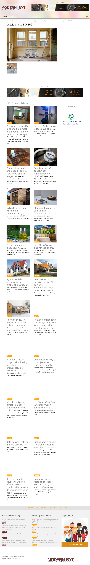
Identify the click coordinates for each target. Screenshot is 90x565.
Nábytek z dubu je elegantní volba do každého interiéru (16, 322)
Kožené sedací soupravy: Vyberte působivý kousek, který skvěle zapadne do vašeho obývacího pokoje (17, 486)
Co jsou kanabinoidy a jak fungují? (18, 246)
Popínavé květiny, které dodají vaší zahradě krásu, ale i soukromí (44, 483)
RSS (54, 507)
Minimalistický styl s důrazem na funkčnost (44, 210)
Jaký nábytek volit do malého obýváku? (17, 443)
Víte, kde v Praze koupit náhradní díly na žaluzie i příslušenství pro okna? (17, 365)
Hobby (9, 241)
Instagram (43, 507)
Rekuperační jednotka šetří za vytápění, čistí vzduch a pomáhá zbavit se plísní (45, 323)
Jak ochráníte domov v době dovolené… (45, 127)
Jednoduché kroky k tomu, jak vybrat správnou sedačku (44, 362)
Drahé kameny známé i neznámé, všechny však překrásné (45, 444)
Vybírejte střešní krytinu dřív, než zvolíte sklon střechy (17, 282)
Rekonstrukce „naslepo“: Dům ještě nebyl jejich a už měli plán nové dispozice (34, 21)
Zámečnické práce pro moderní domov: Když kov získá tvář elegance (17, 172)
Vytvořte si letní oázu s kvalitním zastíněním (17, 210)
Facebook (31, 507)
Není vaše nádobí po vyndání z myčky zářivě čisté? (44, 405)
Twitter (65, 507)
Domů (8, 21)
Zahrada (36, 275)
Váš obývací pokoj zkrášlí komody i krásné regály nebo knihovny (16, 406)
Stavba (4, 520)
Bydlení (9, 122)
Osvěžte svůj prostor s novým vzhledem (44, 246)
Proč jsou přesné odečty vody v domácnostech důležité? (42, 172)
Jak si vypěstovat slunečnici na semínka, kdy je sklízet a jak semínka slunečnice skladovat (44, 519)
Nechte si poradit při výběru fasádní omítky (15, 518)
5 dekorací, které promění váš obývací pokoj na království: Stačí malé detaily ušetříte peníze (13, 524)
